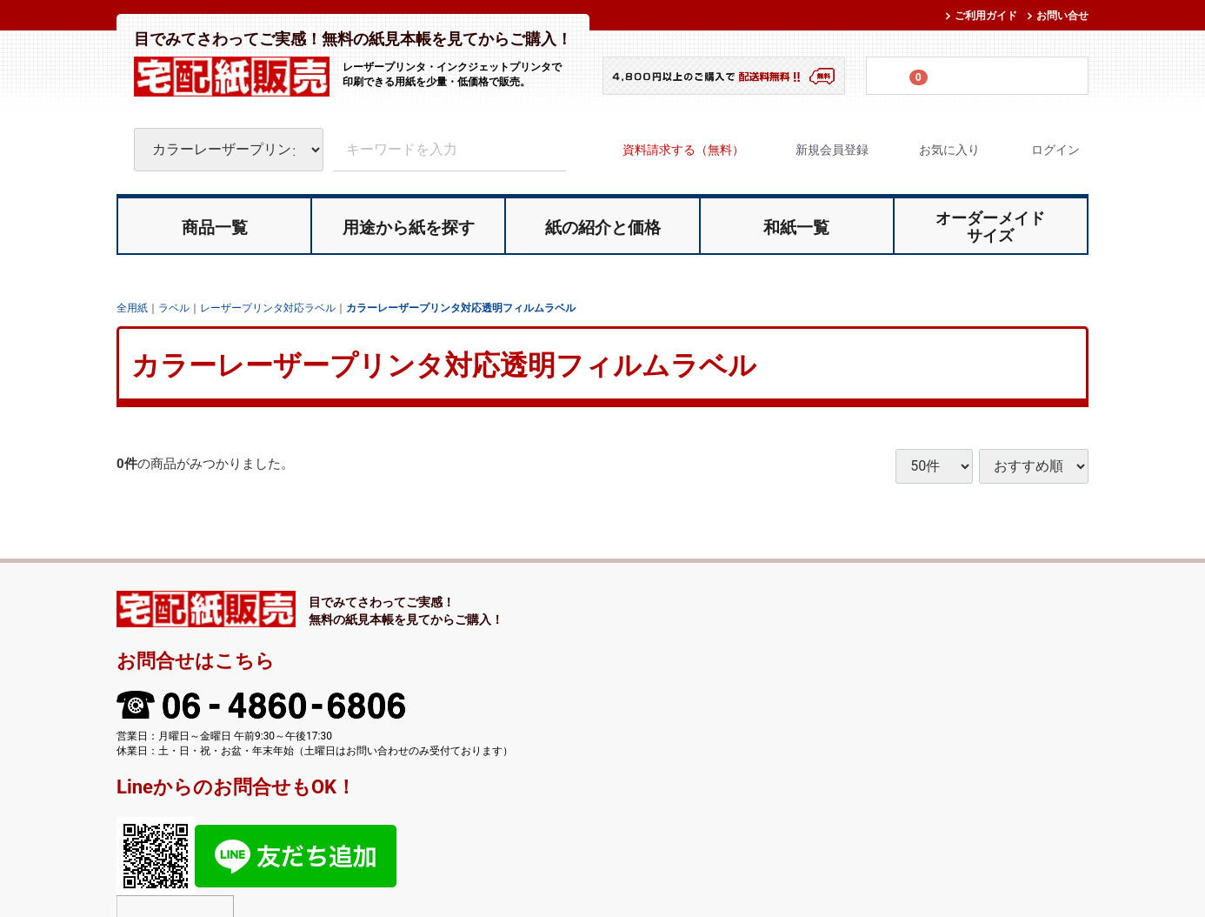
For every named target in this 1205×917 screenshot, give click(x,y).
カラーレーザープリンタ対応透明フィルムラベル (461, 307)
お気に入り (934, 150)
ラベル (174, 307)
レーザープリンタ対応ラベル (268, 307)
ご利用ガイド (986, 16)
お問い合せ (1062, 16)
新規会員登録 (817, 150)
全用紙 (132, 307)
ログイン (1040, 150)
